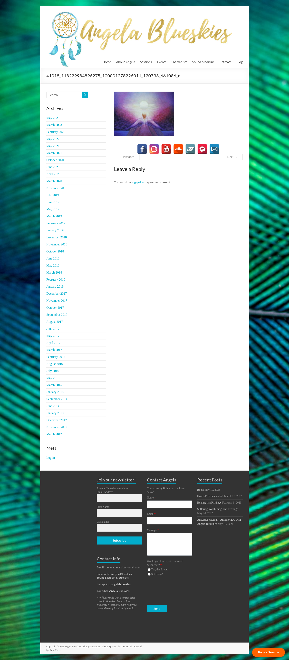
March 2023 (54, 125)
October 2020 (55, 160)
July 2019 (52, 195)
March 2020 (54, 181)
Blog (239, 62)
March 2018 (54, 272)
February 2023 (55, 132)
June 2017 (52, 328)
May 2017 (52, 335)
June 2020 (52, 167)
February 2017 (55, 357)
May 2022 (52, 139)
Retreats (225, 62)
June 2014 (52, 406)
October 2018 (55, 251)
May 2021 (52, 146)
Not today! (157, 574)
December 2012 (56, 420)
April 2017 (53, 342)
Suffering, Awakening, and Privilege (217, 509)
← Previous (126, 157)
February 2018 (55, 279)
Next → (232, 157)
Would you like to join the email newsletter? (165, 563)
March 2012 (54, 434)
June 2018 (52, 258)
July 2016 (52, 371)
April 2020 (53, 174)
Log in (50, 457)
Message (153, 530)
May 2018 (52, 265)
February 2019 (55, 223)
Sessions (146, 62)
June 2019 (52, 202)
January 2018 (55, 286)
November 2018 (56, 244)
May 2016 (52, 378)
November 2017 (56, 300)
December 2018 (56, 237)
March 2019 (54, 216)
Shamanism (179, 62)
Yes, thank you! (160, 569)
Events (161, 62)
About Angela (125, 62)
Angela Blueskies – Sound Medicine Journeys (115, 575)
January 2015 (55, 392)
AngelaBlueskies (119, 591)
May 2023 (52, 118)
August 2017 (54, 321)
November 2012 (56, 427)
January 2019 (55, 230)
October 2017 (55, 307)
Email (151, 513)
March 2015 (54, 385)
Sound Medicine (203, 62)
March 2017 (54, 349)
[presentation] (171, 589)
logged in (138, 182)
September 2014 (56, 399)
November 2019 (56, 188)
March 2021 (54, 153)
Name (151, 497)
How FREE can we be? (210, 496)
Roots (200, 489)
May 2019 (52, 209)
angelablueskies (121, 584)
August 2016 (54, 364)
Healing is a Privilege (209, 502)
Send (157, 608)
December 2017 (56, 293)
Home (107, 62)
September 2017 (56, 314)
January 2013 (55, 413)
